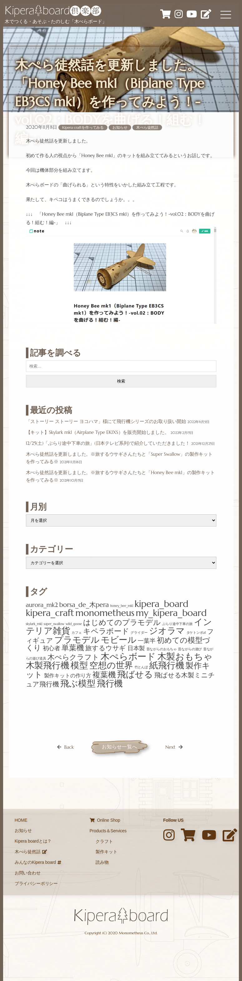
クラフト (104, 841)
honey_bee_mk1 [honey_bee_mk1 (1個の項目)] (121, 606)
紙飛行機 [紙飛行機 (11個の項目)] (166, 665)
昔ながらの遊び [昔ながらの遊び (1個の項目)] (190, 649)
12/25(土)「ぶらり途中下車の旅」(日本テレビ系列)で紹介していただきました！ (108, 443)
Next (170, 747)
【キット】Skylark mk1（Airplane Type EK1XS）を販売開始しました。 (97, 432)
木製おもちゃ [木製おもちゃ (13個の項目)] (185, 656)
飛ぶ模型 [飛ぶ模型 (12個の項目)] (77, 683)
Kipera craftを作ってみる (83, 127)
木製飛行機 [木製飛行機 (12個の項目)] (47, 665)
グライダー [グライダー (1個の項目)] (139, 633)
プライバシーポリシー (36, 883)
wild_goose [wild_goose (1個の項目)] (74, 624)
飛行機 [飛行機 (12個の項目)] (110, 683)
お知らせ (119, 127)
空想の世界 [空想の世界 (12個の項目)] (111, 665)
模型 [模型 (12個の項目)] (79, 665)
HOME (21, 820)
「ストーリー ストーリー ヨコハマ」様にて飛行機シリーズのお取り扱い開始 (106, 421)
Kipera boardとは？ (33, 841)
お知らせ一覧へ (119, 747)
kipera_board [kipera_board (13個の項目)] (161, 603)
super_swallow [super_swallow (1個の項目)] (54, 624)
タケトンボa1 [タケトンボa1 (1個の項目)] (196, 633)
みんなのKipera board (38, 862)
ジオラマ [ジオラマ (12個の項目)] (167, 630)
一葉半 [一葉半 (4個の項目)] (147, 640)
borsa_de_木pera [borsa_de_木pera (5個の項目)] (84, 604)
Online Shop (105, 820)
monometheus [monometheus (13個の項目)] (105, 612)
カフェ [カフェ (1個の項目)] (77, 633)
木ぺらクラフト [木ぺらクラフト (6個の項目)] (73, 657)
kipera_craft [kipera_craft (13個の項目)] (50, 612)
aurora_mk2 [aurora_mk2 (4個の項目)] (42, 604)
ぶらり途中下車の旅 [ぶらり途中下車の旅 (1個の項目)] (177, 624)
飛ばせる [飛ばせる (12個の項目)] (135, 674)
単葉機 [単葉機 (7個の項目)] (73, 647)
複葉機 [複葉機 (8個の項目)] (104, 675)
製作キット (106, 851)
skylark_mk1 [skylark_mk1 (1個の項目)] (34, 624)
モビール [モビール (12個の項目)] (118, 639)
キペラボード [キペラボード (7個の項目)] (106, 631)
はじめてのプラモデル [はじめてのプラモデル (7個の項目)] (122, 622)
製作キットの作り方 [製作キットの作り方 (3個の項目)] (67, 675)
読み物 (102, 862)
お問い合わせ (28, 873)
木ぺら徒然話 (147, 127)
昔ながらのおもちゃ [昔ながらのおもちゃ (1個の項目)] (161, 649)
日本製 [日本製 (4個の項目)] (136, 648)
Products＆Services (108, 831)
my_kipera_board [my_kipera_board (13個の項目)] (171, 612)
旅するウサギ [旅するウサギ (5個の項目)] (105, 648)
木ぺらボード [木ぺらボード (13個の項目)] (128, 656)
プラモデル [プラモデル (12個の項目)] (76, 639)
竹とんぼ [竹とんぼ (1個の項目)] (141, 667)
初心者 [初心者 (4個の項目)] (52, 648)
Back (68, 747)
